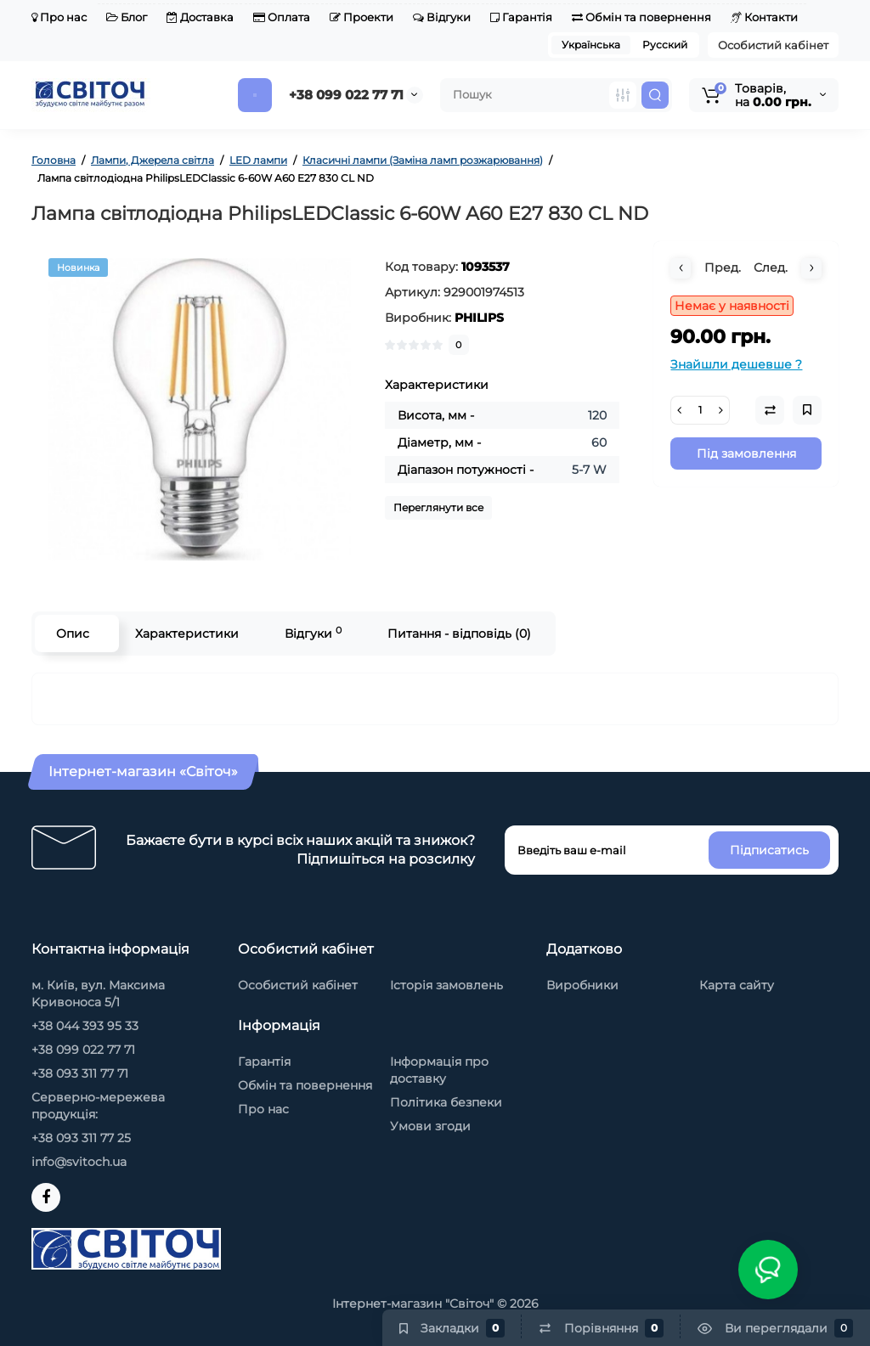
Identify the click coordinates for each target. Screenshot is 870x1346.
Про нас (59, 17)
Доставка (200, 17)
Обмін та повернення (641, 17)
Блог (126, 17)
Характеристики (187, 633)
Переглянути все (438, 507)
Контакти (764, 17)
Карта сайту (736, 985)
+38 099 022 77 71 (346, 95)
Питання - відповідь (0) (459, 633)
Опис (72, 633)
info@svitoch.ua (79, 1161)
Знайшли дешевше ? (736, 364)
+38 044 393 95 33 (84, 1025)
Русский (664, 44)
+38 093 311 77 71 (79, 1073)
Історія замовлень (446, 985)
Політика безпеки (446, 1102)
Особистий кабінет (773, 45)
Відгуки (442, 17)
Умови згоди (430, 1126)
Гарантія (521, 17)
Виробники (582, 985)
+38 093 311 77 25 (81, 1138)
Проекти (361, 17)
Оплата (281, 17)
